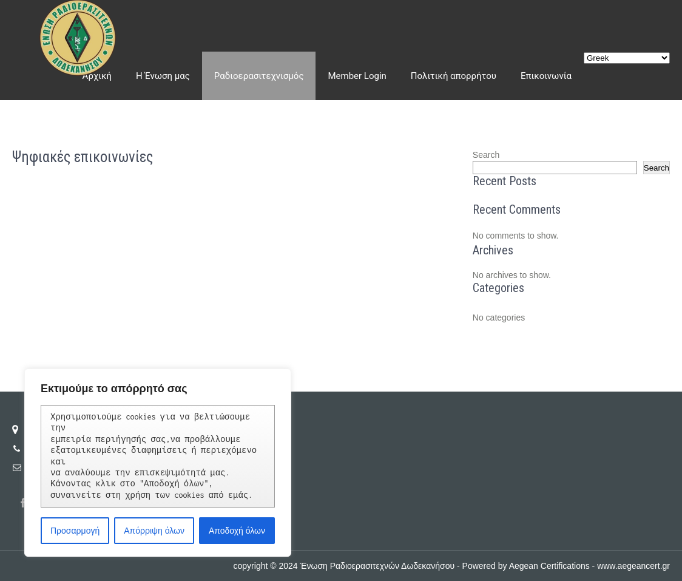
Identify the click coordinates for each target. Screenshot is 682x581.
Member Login (357, 75)
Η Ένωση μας (163, 75)
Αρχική (97, 75)
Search (486, 155)
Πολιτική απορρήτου (453, 75)
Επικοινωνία (546, 75)
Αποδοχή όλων (237, 530)
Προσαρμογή (75, 530)
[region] (157, 463)
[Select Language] (627, 58)
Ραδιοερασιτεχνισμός (259, 75)
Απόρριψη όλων (154, 530)
